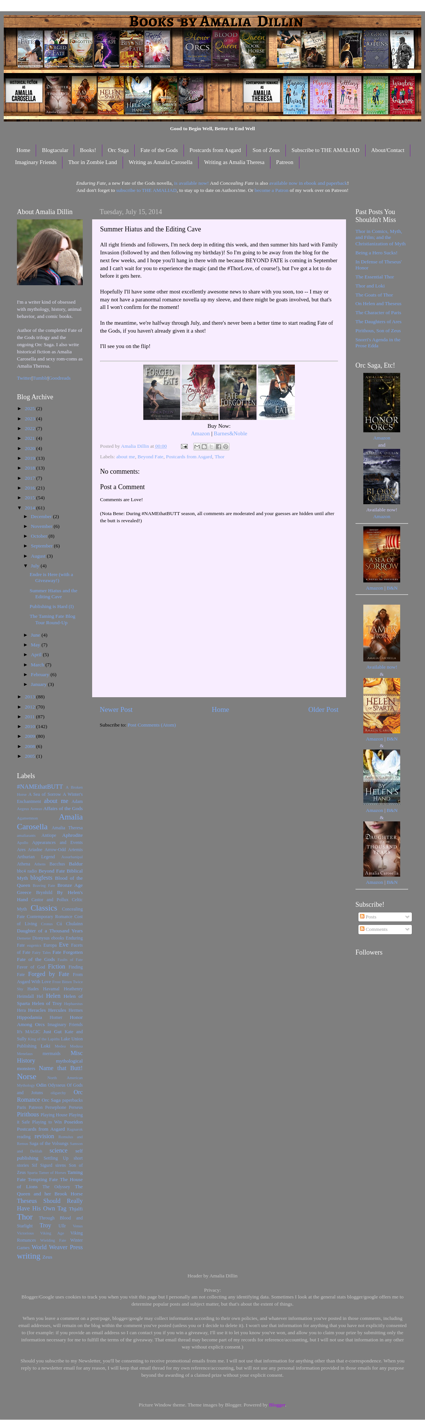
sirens (60, 1165)
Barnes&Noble (230, 433)
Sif (34, 1165)
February (40, 674)
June (36, 635)
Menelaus (25, 1053)
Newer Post (116, 709)
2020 (30, 448)
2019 (30, 458)
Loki (45, 1046)
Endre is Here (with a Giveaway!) (51, 577)
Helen (53, 996)
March (38, 664)
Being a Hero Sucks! (376, 252)
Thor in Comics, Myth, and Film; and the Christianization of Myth (380, 237)
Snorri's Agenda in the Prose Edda (378, 342)
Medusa (76, 1046)
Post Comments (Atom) (151, 725)
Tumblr (40, 378)
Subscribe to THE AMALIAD (325, 150)
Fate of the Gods (159, 150)
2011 (30, 716)
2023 (30, 418)
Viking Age (52, 1233)
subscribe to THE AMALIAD (146, 190)
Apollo (22, 842)
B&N (392, 588)
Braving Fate (44, 885)
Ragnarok (75, 1129)
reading (23, 1136)
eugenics (34, 945)
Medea (60, 1046)
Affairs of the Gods (63, 808)
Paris (21, 1107)
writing (28, 1255)
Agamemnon (27, 818)
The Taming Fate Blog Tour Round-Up (52, 619)
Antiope (48, 835)
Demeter (24, 938)
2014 (30, 508)
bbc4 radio (27, 871)
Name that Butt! (61, 1068)
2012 (30, 707)
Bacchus (57, 864)
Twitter (24, 378)
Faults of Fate (70, 959)
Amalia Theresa (67, 827)
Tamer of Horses (52, 1172)
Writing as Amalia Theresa (234, 162)
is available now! (191, 183)
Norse (26, 1076)
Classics (43, 907)
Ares (21, 849)
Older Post (323, 709)
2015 (30, 497)
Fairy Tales (41, 952)
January (39, 684)
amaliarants (26, 835)
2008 (30, 746)
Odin (41, 1085)
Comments (374, 929)
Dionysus (41, 938)
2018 (30, 468)
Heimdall (25, 996)
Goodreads (59, 378)
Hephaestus (73, 1003)
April (37, 654)
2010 (30, 726)
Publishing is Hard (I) (52, 606)
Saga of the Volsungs (48, 1143)
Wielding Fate (53, 1240)
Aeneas (36, 808)
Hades (33, 988)
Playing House (54, 1114)
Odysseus (57, 1085)
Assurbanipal (72, 856)
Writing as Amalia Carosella (161, 162)
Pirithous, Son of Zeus (378, 330)
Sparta (32, 1172)
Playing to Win (47, 1122)
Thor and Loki (370, 286)
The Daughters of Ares (378, 321)
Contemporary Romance (49, 916)
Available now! (382, 667)
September (42, 546)
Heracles (37, 1010)
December (42, 516)
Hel (39, 996)
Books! (88, 150)
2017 (30, 478)
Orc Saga (118, 150)
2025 (30, 408)
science (59, 1150)
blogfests (41, 877)
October (40, 536)
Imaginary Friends (35, 162)
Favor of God (31, 967)
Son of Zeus (266, 150)
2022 (30, 428)
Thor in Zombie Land (92, 162)
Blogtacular (55, 150)
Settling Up (56, 1158)
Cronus (47, 923)
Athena (23, 864)
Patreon (284, 162)
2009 (30, 736)
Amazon (200, 433)
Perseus (76, 1107)
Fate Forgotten (67, 952)
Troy (45, 1225)
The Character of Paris (378, 312)
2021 (30, 438)
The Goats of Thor (374, 295)
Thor (220, 456)
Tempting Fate (43, 1179)
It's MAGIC (28, 1031)
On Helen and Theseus (378, 303)
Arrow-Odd (55, 849)
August (39, 556)
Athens (40, 864)
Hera (21, 1010)
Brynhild (44, 892)
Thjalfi (76, 1209)
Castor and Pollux (49, 899)
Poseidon (73, 1122)
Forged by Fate (48, 974)
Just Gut (52, 1031)
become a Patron (271, 190)
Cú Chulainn (70, 923)
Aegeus (23, 808)
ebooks (57, 938)
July (36, 566)
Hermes (75, 1010)
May (36, 645)
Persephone (55, 1107)
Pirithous (28, 1114)
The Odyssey (56, 1186)
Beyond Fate (151, 456)
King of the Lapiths (44, 1039)
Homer (56, 1017)
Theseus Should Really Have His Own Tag (50, 1205)
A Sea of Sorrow (44, 794)
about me (125, 456)
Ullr (62, 1225)
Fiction (56, 966)
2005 (30, 756)
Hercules (57, 1010)
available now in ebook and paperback (308, 183)
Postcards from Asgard (215, 150)
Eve (63, 944)
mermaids (51, 1053)
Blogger (277, 1405)
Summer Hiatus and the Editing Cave (53, 593)
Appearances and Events (57, 842)
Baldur (76, 864)
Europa (50, 945)
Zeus (47, 1257)
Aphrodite (72, 835)
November (42, 526)
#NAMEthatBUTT (40, 786)
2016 (30, 488)
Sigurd (46, 1165)
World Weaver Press (57, 1247)
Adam (77, 801)
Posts (368, 917)
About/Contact (387, 150)
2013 (30, 696)
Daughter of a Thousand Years (50, 930)
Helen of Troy (47, 1003)
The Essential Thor (374, 277)
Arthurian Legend (36, 856)
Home (23, 150)
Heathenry (73, 988)
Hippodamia (29, 1017)
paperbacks (72, 1100)
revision (44, 1136)
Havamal (51, 988)
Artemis (75, 849)
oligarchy (58, 1092)
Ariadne (35, 849)
